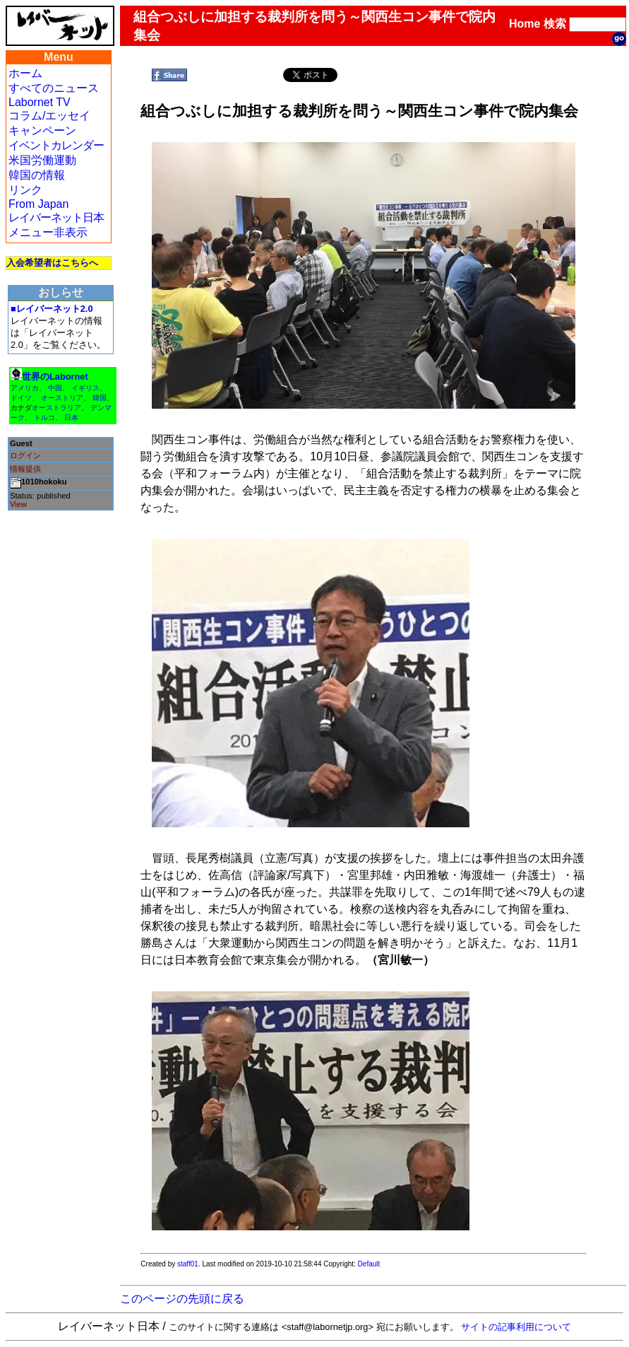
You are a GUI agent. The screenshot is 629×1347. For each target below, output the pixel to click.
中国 (55, 388)
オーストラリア (56, 408)
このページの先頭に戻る (182, 1299)
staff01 (187, 1264)
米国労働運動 (42, 160)
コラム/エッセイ (49, 116)
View (18, 504)
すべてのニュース (53, 88)
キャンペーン (42, 130)
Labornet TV (39, 102)
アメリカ (25, 388)
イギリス (85, 388)
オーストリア (62, 398)
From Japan (38, 204)
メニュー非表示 (48, 232)
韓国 (99, 398)
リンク (25, 190)
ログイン (25, 455)
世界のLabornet (55, 376)
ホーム (25, 73)
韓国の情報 (36, 175)
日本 (71, 417)
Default (369, 1264)
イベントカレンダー (56, 145)
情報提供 (25, 469)
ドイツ (21, 398)
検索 (555, 24)
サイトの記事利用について (516, 1327)
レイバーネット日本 (56, 217)
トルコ (44, 417)
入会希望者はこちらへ (52, 262)
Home (524, 24)
